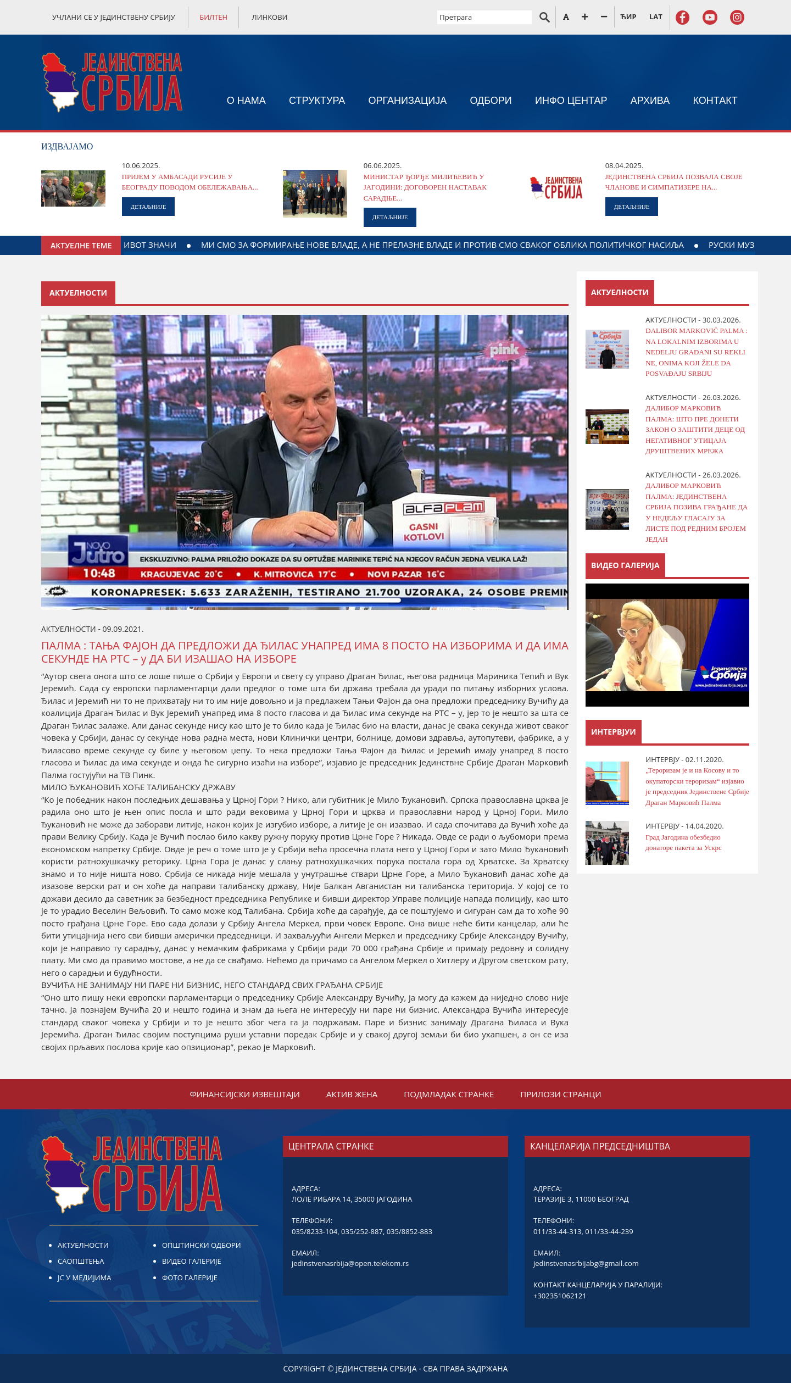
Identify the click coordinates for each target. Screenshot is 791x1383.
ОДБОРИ (490, 100)
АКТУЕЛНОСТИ (83, 1245)
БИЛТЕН (213, 17)
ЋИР (628, 16)
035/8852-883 (409, 1231)
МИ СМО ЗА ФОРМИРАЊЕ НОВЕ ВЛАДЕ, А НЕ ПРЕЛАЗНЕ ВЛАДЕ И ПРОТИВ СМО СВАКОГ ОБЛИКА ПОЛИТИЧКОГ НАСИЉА (514, 244)
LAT (655, 16)
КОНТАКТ (715, 100)
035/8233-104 (314, 1231)
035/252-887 (362, 1231)
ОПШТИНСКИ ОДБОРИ (201, 1245)
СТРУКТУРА (317, 100)
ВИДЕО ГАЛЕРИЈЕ (191, 1261)
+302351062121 (560, 1296)
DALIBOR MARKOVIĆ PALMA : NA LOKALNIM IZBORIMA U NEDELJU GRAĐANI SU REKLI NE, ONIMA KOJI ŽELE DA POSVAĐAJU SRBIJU (696, 351)
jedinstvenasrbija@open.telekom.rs (350, 1263)
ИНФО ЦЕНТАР (571, 100)
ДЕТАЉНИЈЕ (148, 206)
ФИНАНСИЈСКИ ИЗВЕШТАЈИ (245, 1093)
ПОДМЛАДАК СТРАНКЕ (449, 1093)
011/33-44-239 (609, 1231)
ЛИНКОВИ (270, 17)
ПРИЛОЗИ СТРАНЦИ (560, 1093)
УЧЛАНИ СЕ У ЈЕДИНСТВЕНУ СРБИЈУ (113, 17)
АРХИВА (650, 100)
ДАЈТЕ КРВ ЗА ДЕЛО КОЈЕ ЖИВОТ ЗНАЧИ (169, 244)
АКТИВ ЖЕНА (351, 1093)
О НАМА (246, 100)
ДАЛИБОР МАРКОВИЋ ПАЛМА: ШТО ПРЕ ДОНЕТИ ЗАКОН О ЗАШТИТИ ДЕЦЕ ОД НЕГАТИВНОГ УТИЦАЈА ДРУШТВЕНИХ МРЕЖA (695, 429)
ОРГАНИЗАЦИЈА (408, 100)
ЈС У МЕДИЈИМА (84, 1277)
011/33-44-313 (557, 1231)
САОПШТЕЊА (81, 1261)
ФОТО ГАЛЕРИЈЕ (190, 1277)
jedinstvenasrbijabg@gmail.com (586, 1263)
